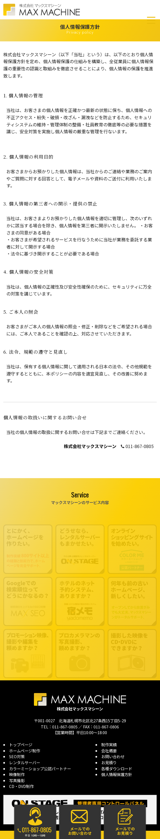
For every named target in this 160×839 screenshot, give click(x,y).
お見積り (109, 762)
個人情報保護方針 (116, 774)
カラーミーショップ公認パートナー (40, 768)
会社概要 (109, 750)
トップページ (20, 744)
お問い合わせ (112, 756)
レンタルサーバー (24, 762)
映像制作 (17, 774)
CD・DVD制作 (21, 786)
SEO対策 (17, 756)
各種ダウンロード (116, 768)
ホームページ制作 (24, 750)
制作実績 (109, 744)
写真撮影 (17, 780)
